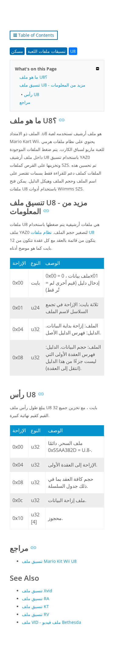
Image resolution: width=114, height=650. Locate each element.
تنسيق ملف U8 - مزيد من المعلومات (52, 85)
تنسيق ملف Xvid (37, 591)
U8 (73, 51)
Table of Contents (33, 35)
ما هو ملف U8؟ (33, 77)
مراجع (24, 102)
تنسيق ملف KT (35, 606)
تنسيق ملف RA (35, 598)
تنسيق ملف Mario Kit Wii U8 (49, 561)
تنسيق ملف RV (35, 614)
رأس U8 (31, 94)
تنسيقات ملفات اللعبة (47, 51)
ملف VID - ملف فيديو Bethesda (51, 622)
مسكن (17, 51)
